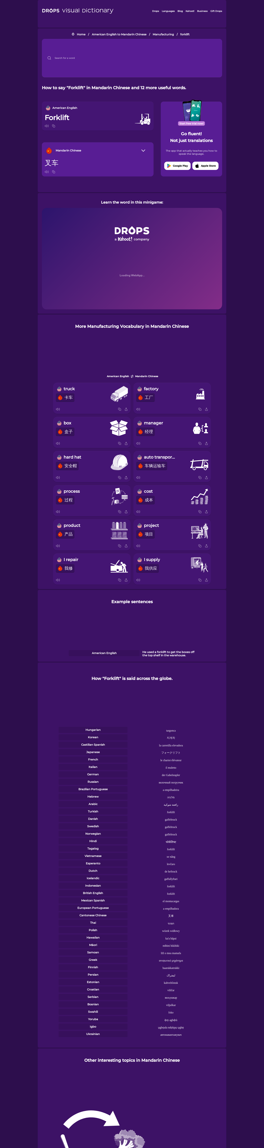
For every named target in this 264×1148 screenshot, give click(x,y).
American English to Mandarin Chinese (119, 34)
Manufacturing (163, 34)
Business (202, 11)
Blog (180, 11)
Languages (168, 11)
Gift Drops (216, 11)
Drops (155, 11)
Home (81, 34)
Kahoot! (190, 11)
